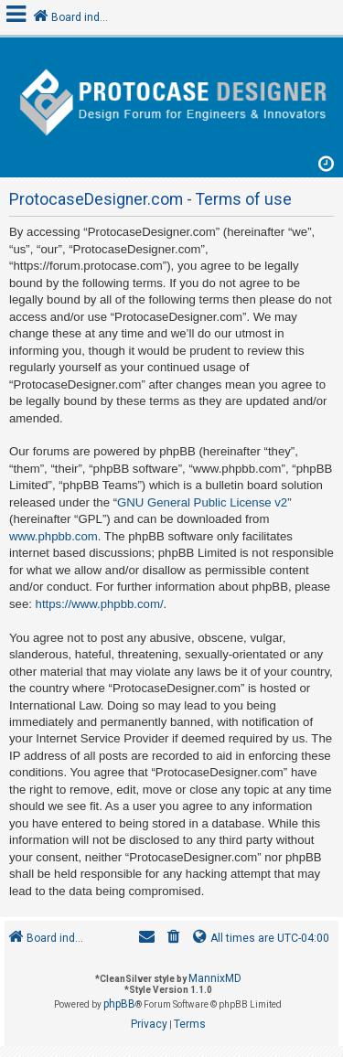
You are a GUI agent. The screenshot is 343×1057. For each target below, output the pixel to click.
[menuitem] (174, 938)
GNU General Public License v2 (202, 502)
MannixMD (214, 978)
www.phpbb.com (53, 536)
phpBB (119, 1004)
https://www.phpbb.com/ (100, 604)
